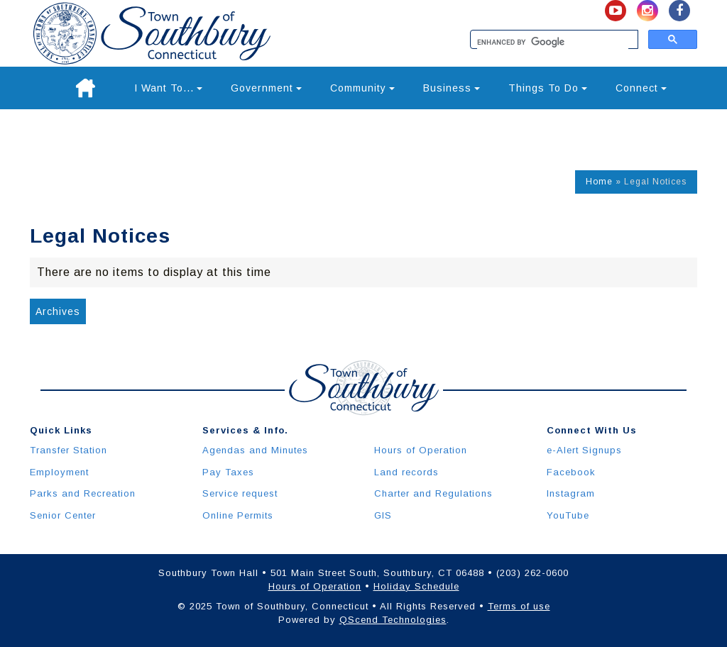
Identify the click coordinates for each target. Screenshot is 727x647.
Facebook (571, 472)
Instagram (571, 493)
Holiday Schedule (416, 586)
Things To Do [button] (547, 88)
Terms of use (519, 606)
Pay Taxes (228, 472)
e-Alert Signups (584, 450)
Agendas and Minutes (255, 450)
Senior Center (63, 515)
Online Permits (237, 515)
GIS (383, 515)
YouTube (568, 515)
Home (599, 182)
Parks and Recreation (83, 493)
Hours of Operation (420, 450)
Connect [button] (641, 88)
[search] (552, 42)
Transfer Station (68, 450)
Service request (240, 493)
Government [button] (266, 88)
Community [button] (362, 88)
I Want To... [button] (168, 88)
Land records (406, 472)
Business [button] (451, 88)
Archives (57, 311)
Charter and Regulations (433, 493)
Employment (59, 472)
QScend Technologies (393, 619)
